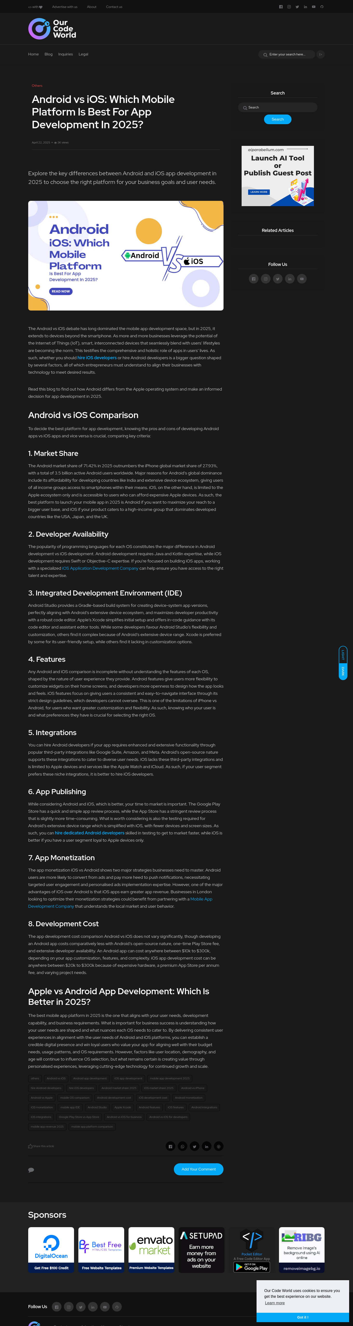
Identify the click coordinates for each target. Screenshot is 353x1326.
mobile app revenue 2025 (47, 1127)
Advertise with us (64, 7)
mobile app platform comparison (92, 1127)
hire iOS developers (81, 1088)
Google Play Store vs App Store (79, 1117)
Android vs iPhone (192, 1088)
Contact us (114, 7)
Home (33, 54)
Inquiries (65, 54)
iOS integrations (41, 1117)
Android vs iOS (56, 1078)
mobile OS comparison (74, 1098)
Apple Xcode (123, 1107)
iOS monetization (42, 1107)
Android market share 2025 (119, 1088)
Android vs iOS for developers (168, 1117)
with (35, 7)
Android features (149, 1107)
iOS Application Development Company (100, 568)
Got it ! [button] (302, 1317)
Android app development (90, 1078)
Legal (83, 54)
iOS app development (129, 1078)
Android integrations (204, 1107)
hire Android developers (46, 1088)
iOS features (176, 1107)
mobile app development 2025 (170, 1078)
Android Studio (97, 1107)
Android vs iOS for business (124, 1117)
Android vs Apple (42, 1098)
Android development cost (114, 1098)
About (91, 7)
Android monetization (189, 1098)
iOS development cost (153, 1098)
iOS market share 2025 (159, 1088)
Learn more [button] (275, 1303)
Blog (49, 54)
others (35, 1078)
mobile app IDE (70, 1107)
